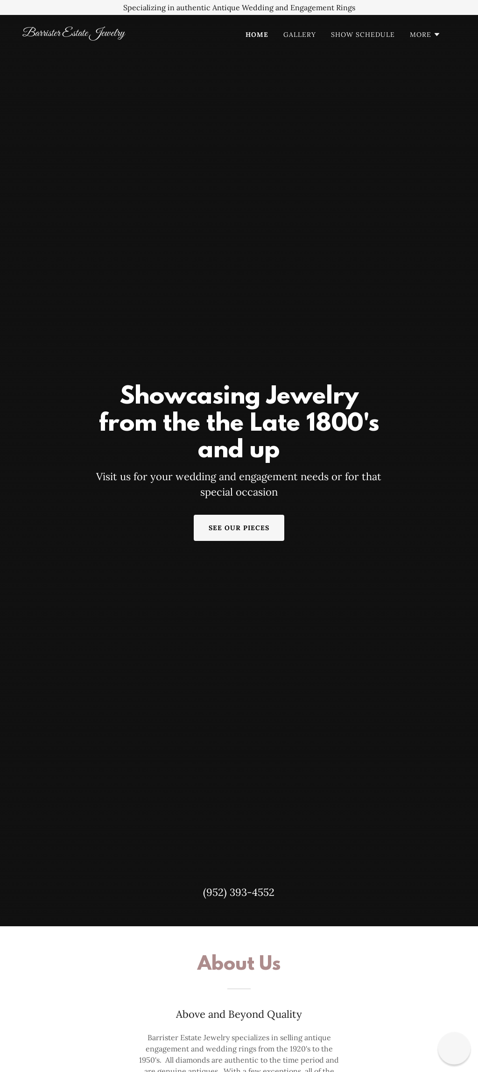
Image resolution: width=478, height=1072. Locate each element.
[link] (83, 33)
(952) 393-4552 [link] (238, 892)
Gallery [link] (299, 34)
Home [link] (257, 34)
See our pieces (239, 528)
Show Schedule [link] (363, 34)
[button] (425, 34)
